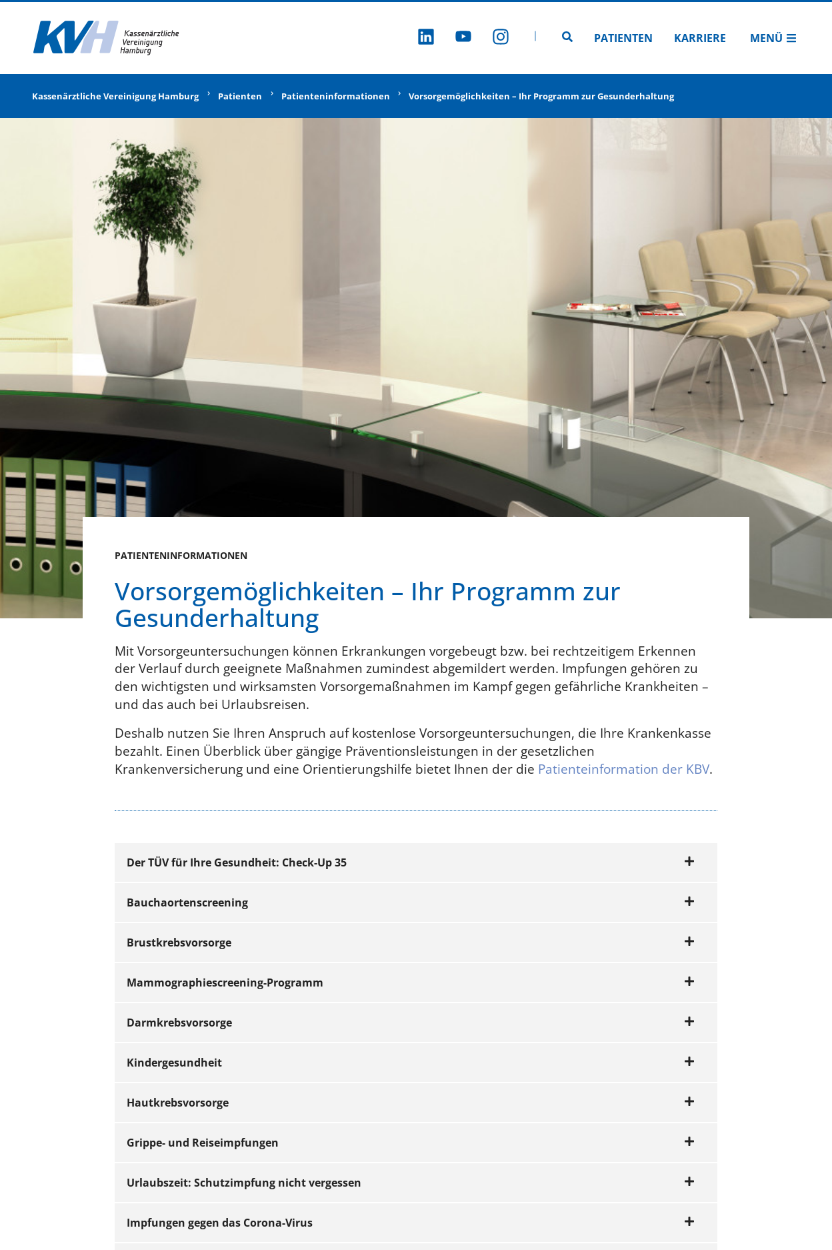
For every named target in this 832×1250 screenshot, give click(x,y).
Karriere (700, 38)
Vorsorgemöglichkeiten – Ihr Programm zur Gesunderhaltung (541, 96)
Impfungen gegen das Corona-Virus (411, 1222)
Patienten (623, 38)
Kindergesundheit (411, 1062)
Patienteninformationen (335, 96)
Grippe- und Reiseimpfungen (411, 1142)
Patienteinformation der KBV (623, 769)
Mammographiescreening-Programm (411, 982)
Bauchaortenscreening (411, 902)
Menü (773, 38)
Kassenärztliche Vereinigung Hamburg (115, 96)
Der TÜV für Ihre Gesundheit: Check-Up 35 (411, 862)
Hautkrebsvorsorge (411, 1102)
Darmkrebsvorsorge (411, 1022)
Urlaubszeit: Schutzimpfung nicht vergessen (411, 1182)
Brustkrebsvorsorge (411, 942)
